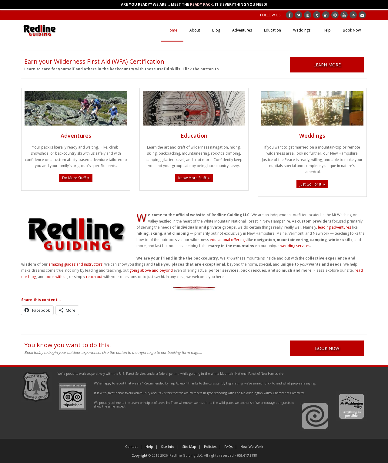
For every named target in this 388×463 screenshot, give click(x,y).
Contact (131, 446)
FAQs (228, 446)
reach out (94, 276)
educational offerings (228, 239)
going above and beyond (151, 270)
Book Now (352, 30)
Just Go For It (310, 184)
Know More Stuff (192, 177)
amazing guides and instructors (75, 264)
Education (272, 30)
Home (172, 30)
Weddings (301, 30)
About (194, 30)
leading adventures (334, 227)
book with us (56, 276)
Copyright (139, 455)
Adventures (242, 30)
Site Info (167, 446)
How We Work (251, 446)
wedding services (295, 245)
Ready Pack (201, 4)
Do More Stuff (74, 177)
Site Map (189, 446)
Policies (210, 446)
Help (327, 30)
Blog (216, 30)
